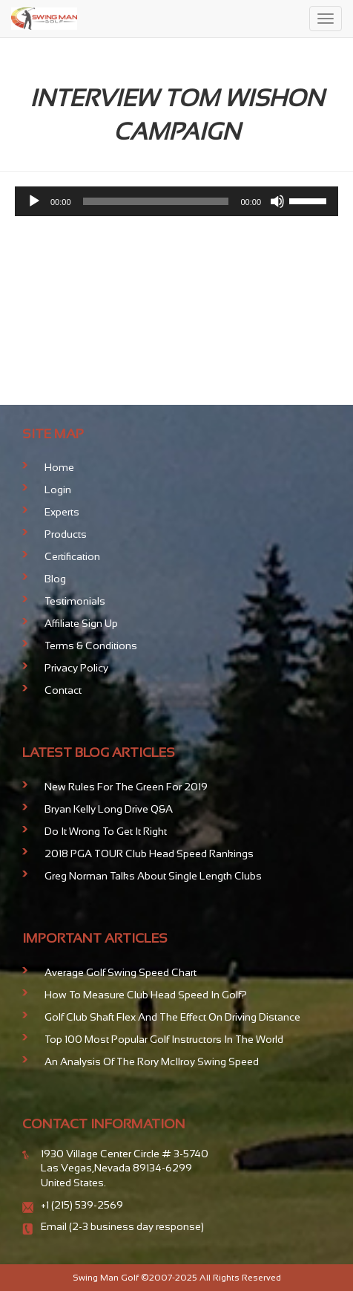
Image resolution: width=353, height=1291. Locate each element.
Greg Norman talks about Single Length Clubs (153, 876)
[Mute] (277, 201)
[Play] (34, 201)
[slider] (156, 201)
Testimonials (74, 601)
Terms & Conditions (90, 645)
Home (59, 467)
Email (55, 1226)
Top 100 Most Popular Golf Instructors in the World (163, 1039)
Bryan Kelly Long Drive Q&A (108, 809)
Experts (61, 512)
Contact (63, 690)
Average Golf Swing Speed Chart (120, 972)
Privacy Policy (76, 668)
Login (57, 489)
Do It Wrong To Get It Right (105, 831)
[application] (176, 201)
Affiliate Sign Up (81, 623)
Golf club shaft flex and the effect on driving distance (172, 1017)
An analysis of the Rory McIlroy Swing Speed (151, 1061)
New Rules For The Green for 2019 (126, 787)
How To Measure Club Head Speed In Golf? (145, 995)
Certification (72, 556)
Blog (55, 579)
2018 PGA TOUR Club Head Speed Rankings (149, 853)
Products (65, 534)
